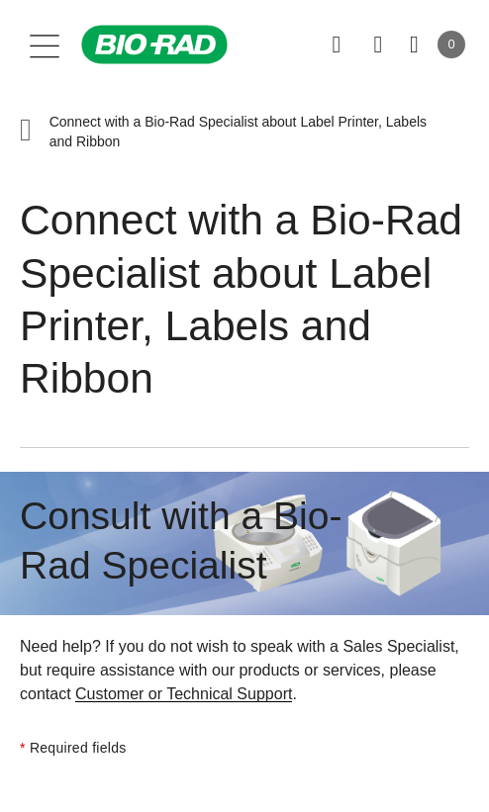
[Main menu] (45, 44)
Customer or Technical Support (183, 693)
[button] (26, 132)
